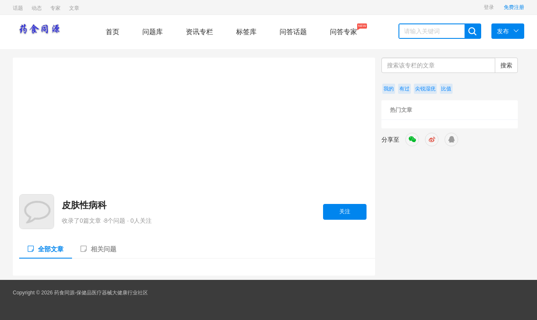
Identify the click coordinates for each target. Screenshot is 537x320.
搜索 (506, 65)
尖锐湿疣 (425, 89)
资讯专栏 (199, 31)
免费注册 (514, 7)
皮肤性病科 (84, 205)
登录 (489, 7)
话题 (18, 8)
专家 (55, 8)
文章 (74, 8)
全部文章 (46, 249)
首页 (112, 31)
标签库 (246, 31)
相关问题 (98, 249)
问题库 (152, 31)
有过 (404, 89)
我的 (389, 89)
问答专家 (343, 29)
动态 (37, 8)
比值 (446, 89)
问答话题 (293, 31)
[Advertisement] (193, 130)
